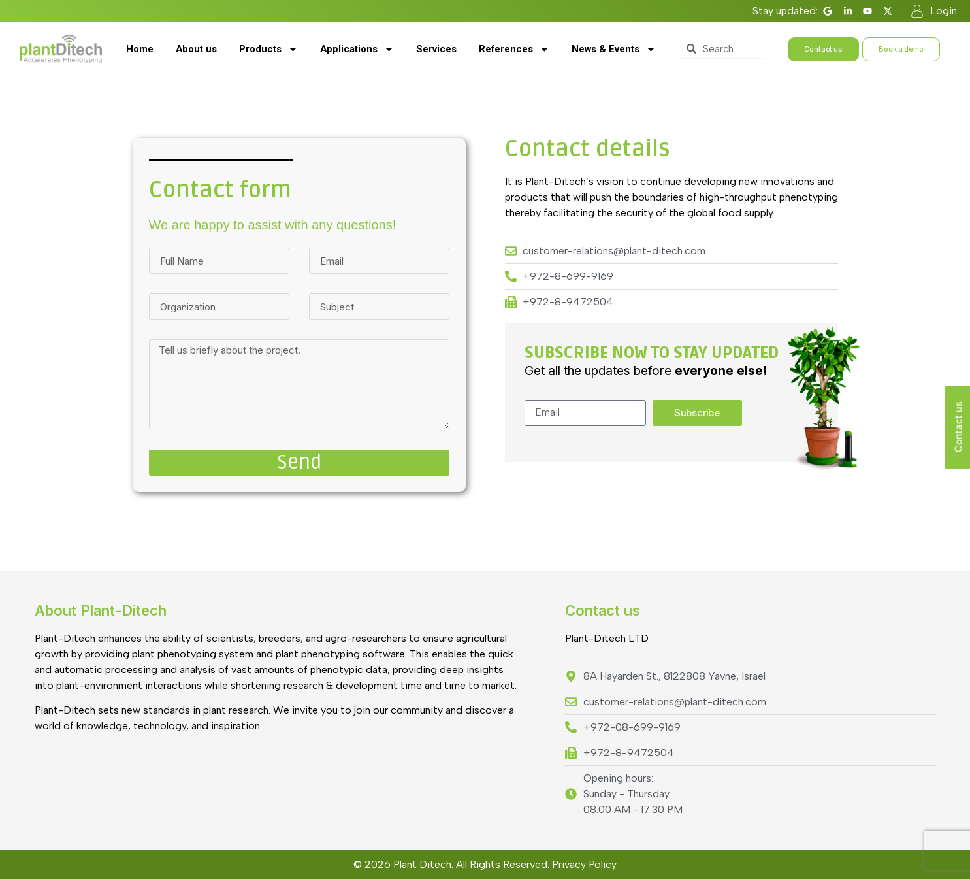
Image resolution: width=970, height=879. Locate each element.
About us (196, 49)
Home (140, 49)
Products (268, 49)
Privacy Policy (584, 864)
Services (436, 49)
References (514, 49)
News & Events (614, 49)
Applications (357, 49)
